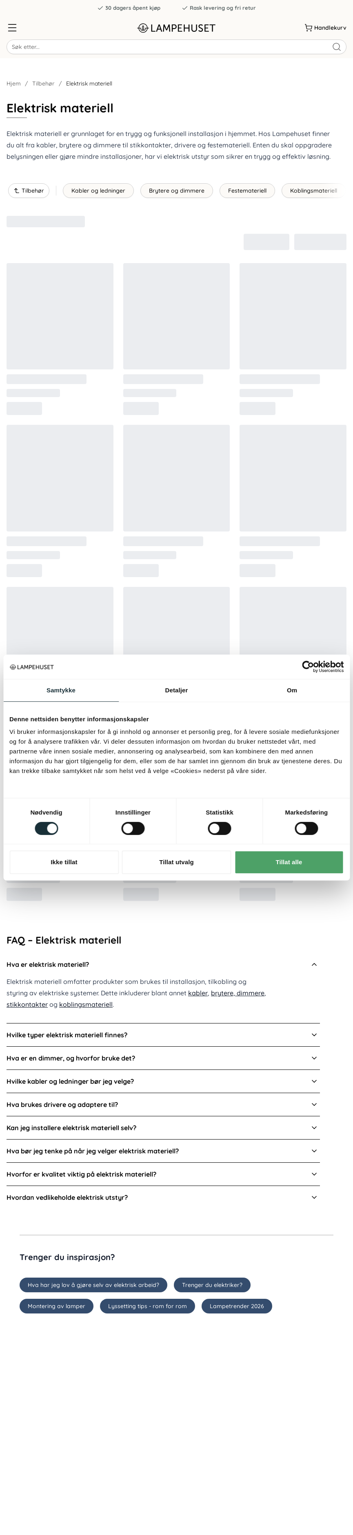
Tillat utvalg (176, 862)
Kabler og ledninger (98, 190)
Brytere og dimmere (176, 190)
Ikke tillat (64, 862)
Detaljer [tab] (176, 690)
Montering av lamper (56, 1306)
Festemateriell (247, 190)
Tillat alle (288, 862)
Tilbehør (43, 83)
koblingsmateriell (86, 1004)
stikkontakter (27, 1004)
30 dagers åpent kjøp (128, 7)
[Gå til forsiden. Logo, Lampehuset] (176, 27)
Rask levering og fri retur (219, 7)
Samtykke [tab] (61, 690)
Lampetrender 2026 (237, 1306)
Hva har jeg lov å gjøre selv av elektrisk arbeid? (93, 1285)
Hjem (14, 83)
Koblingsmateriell (313, 190)
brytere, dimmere (237, 993)
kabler (198, 993)
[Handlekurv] (325, 27)
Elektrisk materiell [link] (89, 83)
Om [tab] (292, 690)
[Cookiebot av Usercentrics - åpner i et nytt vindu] (308, 667)
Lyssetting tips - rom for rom (147, 1306)
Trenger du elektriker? (212, 1285)
